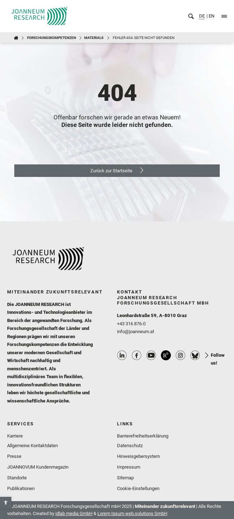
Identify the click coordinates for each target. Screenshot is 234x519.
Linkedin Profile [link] (122, 355)
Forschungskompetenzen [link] (51, 38)
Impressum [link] (128, 467)
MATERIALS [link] (93, 38)
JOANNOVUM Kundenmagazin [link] (37, 467)
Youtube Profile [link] (151, 355)
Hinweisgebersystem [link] (138, 456)
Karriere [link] (15, 436)
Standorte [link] (17, 477)
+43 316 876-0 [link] (131, 323)
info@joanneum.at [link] (135, 331)
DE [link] (202, 16)
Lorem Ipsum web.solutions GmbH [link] (132, 513)
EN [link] (211, 16)
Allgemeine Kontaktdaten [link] (32, 445)
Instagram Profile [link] (180, 355)
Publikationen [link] (21, 488)
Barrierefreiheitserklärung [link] (142, 436)
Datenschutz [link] (130, 445)
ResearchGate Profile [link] (166, 355)
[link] (5, 502)
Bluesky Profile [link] (195, 355)
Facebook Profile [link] (137, 355)
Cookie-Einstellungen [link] (138, 488)
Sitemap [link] (125, 477)
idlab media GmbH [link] (73, 513)
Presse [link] (14, 456)
